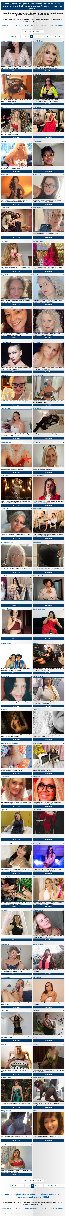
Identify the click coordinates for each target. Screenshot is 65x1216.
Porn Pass (44, 25)
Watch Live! (16, 71)
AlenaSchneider (38, 910)
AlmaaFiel (4, 709)
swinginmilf (37, 74)
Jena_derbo (37, 810)
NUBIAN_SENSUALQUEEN (9, 743)
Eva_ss (35, 643)
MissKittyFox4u (6, 74)
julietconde (4, 1010)
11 (55, 36)
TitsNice (36, 1044)
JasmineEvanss (38, 676)
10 (51, 36)
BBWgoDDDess (6, 1111)
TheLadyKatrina (6, 342)
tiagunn (3, 141)
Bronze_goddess (38, 242)
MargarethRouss (38, 475)
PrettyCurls (4, 174)
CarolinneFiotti (5, 776)
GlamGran (36, 776)
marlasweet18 (5, 408)
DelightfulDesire (6, 275)
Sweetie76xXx (37, 709)
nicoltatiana (4, 910)
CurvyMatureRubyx (7, 543)
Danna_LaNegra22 (39, 609)
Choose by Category (36, 31)
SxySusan (36, 342)
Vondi (35, 1111)
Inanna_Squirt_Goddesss (9, 877)
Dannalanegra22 (6, 643)
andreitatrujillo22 (6, 844)
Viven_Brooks (37, 174)
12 (59, 36)
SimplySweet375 (38, 141)
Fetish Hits (49, 1213)
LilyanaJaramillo (38, 576)
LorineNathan (5, 944)
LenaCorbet (4, 576)
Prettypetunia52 (38, 375)
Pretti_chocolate (38, 1077)
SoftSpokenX (37, 508)
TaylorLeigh (37, 1010)
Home (24, 31)
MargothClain (37, 977)
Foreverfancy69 (6, 442)
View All (13, 36)
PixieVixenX (37, 408)
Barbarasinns (5, 676)
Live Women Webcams (31, 25)
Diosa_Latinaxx (38, 844)
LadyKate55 (4, 375)
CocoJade (36, 442)
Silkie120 (4, 107)
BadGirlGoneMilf (6, 1077)
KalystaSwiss (5, 207)
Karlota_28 (4, 508)
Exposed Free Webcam (56, 25)
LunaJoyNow (37, 743)
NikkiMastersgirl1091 (7, 308)
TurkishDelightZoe (7, 609)
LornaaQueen (5, 1145)
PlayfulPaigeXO (38, 41)
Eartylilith (4, 1044)
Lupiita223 (4, 810)
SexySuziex (37, 543)
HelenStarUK (37, 275)
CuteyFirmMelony (39, 944)
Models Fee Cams (7, 25)
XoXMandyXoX (38, 308)
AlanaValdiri (5, 475)
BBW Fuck (18, 25)
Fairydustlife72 (38, 207)
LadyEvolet (4, 242)
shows (28, 1197)
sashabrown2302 (6, 977)
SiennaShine (37, 107)
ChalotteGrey (37, 877)
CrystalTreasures (6, 41)
